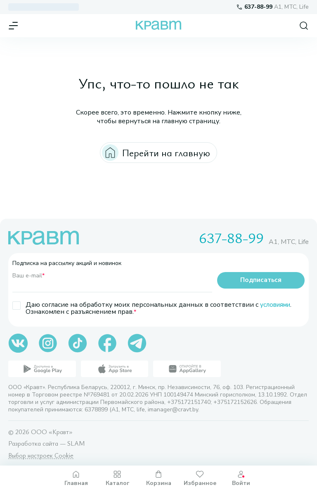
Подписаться (260, 280)
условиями (276, 304)
